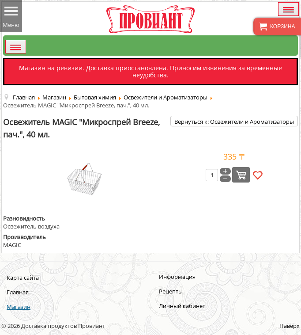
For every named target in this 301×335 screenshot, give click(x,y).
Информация (177, 277)
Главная (18, 292)
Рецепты (171, 291)
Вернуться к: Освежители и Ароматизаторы (234, 122)
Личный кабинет (182, 306)
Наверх (289, 326)
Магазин (18, 307)
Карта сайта (23, 278)
